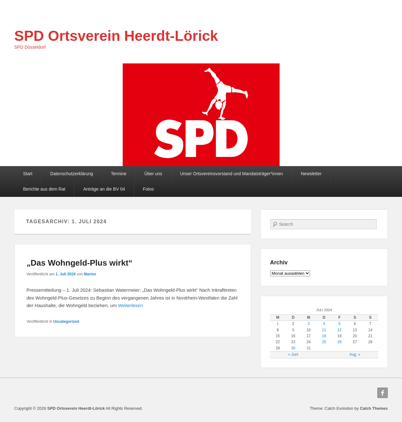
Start (28, 173)
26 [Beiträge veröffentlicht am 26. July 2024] (339, 342)
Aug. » (354, 354)
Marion (90, 274)
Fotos (148, 189)
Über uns (153, 173)
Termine (118, 173)
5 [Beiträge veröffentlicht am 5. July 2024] (339, 324)
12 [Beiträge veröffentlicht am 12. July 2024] (339, 330)
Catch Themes (374, 408)
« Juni (293, 354)
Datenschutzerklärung (71, 173)
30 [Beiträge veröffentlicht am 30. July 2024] (293, 348)
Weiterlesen (130, 305)
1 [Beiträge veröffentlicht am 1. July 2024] (278, 324)
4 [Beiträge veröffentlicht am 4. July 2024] (324, 324)
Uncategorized (66, 321)
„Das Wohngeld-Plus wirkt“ (80, 263)
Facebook (382, 392)
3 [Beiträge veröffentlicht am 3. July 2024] (309, 324)
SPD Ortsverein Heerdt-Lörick (116, 36)
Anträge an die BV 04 (104, 189)
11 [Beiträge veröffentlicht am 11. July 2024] (324, 330)
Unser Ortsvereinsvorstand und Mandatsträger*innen (231, 173)
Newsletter (311, 173)
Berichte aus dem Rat (44, 189)
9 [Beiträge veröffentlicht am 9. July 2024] (293, 330)
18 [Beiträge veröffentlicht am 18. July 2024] (324, 336)
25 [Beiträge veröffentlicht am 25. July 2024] (324, 342)
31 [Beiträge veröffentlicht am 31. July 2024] (309, 348)
